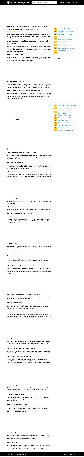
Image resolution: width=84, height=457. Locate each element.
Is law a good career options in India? (66, 48)
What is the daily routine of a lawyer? (66, 36)
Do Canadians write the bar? (64, 127)
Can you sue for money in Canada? (65, 117)
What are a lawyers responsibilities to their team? (67, 46)
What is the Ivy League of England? (65, 125)
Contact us (74, 2)
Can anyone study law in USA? (64, 115)
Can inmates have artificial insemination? (66, 122)
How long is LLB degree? (63, 28)
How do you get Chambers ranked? (65, 34)
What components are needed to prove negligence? (66, 32)
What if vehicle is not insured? (64, 53)
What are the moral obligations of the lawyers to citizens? (66, 113)
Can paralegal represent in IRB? (65, 50)
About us (66, 454)
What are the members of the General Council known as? (66, 42)
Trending (62, 2)
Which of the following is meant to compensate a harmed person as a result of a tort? (67, 109)
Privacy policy (73, 454)
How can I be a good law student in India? (67, 105)
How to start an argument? (63, 120)
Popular (68, 2)
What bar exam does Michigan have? (66, 130)
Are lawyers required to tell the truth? (66, 39)
